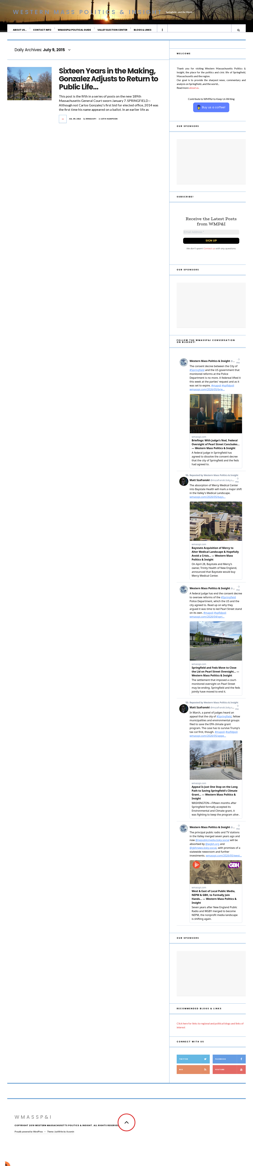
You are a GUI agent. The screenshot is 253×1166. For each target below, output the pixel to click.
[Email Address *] (211, 236)
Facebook (230, 1063)
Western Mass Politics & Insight (88, 12)
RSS (194, 1074)
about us (194, 90)
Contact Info (42, 29)
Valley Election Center (112, 29)
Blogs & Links (143, 29)
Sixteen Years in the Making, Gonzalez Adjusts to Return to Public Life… (108, 82)
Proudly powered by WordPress (29, 1136)
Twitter (194, 1063)
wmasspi (91, 122)
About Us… (20, 29)
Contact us (209, 253)
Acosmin (70, 1136)
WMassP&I (34, 1121)
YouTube (230, 1074)
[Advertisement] (211, 165)
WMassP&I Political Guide (74, 29)
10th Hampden (109, 122)
